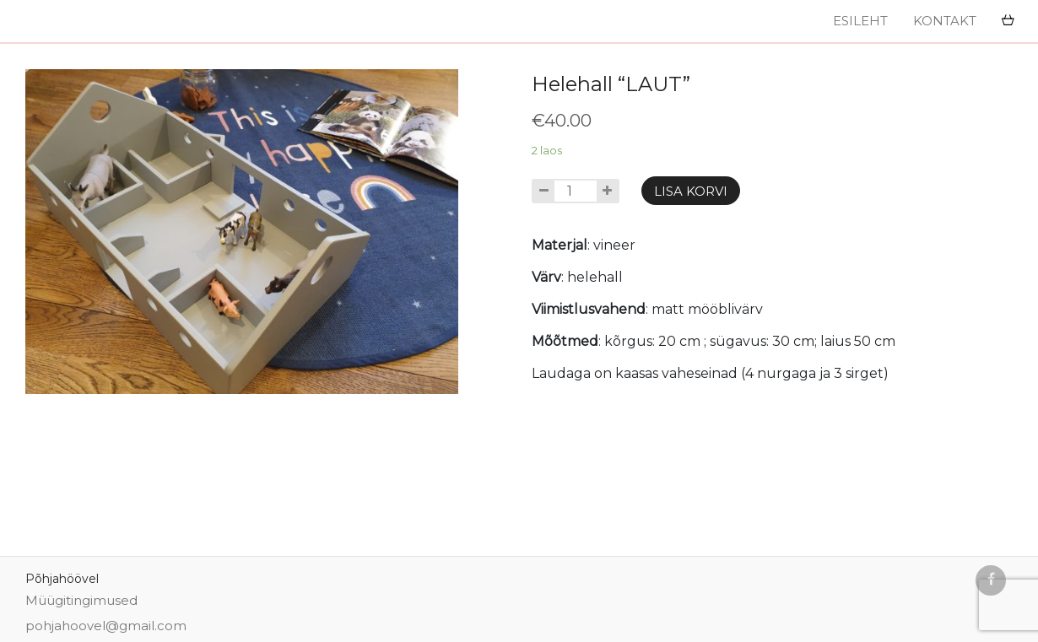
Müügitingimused (83, 600)
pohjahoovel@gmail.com (106, 626)
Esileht (860, 21)
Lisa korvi (690, 191)
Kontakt (944, 21)
